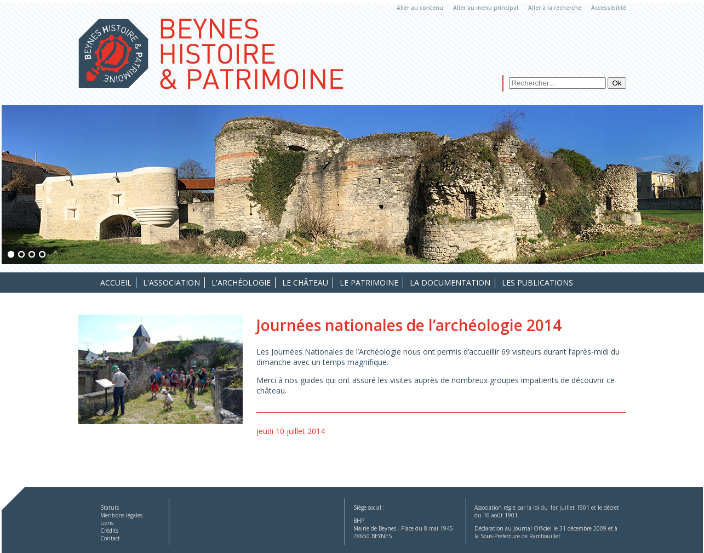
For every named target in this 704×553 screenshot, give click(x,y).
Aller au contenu (420, 8)
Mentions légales (121, 515)
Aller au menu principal (485, 8)
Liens (106, 523)
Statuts (109, 507)
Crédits (109, 530)
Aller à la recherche (554, 8)
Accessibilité (608, 8)
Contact (110, 538)
